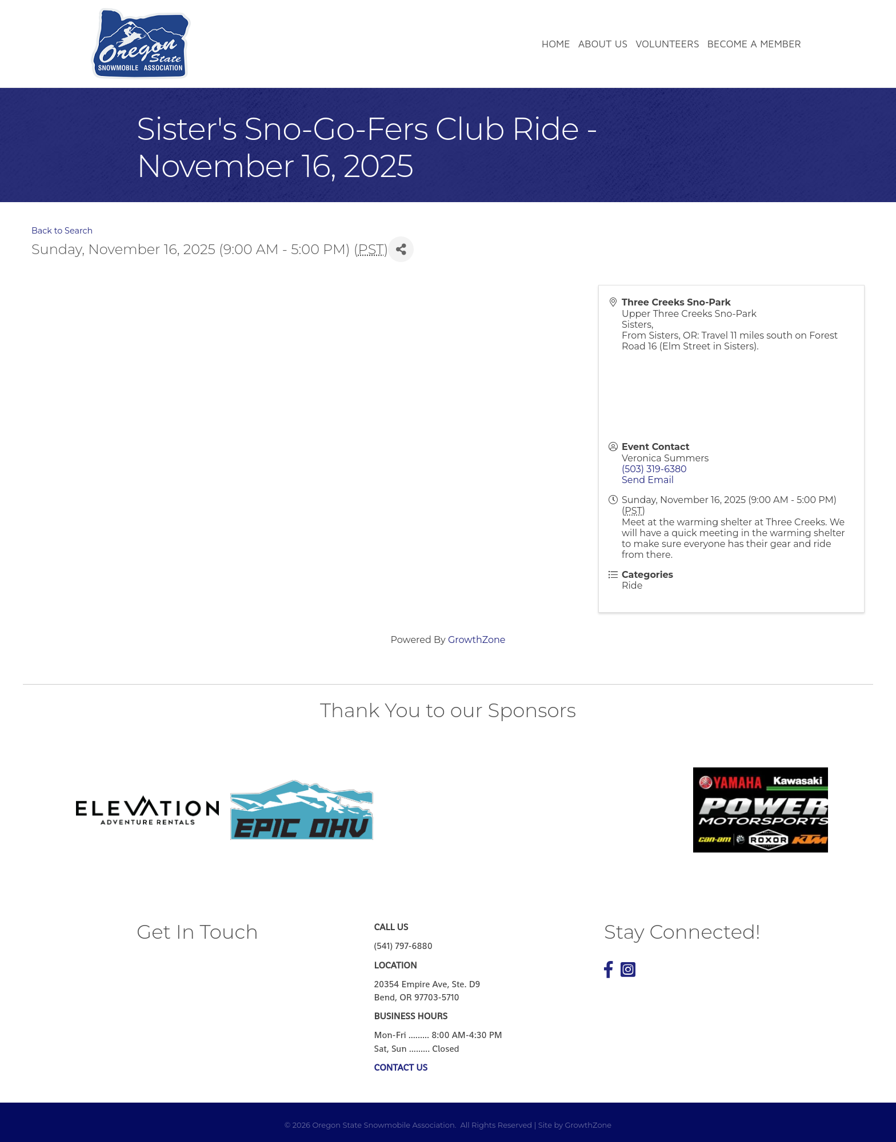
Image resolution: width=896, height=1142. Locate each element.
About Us (602, 44)
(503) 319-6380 (654, 469)
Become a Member (754, 44)
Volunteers (667, 44)
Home (556, 44)
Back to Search (62, 231)
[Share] (401, 249)
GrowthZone (477, 639)
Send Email (648, 480)
